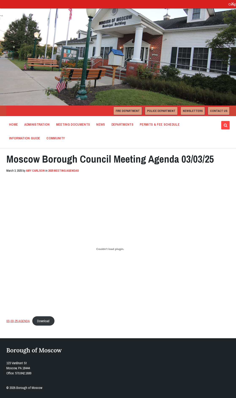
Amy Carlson (35, 171)
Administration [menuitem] (37, 124)
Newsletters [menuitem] (193, 111)
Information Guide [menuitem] (24, 138)
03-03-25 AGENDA (18, 321)
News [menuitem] (100, 124)
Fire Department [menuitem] (128, 111)
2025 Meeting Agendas (63, 171)
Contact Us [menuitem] (218, 111)
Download (43, 321)
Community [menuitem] (55, 138)
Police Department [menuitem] (161, 111)
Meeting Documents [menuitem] (73, 124)
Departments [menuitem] (122, 124)
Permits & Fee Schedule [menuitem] (160, 124)
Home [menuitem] (13, 124)
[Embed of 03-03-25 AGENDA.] (110, 249)
